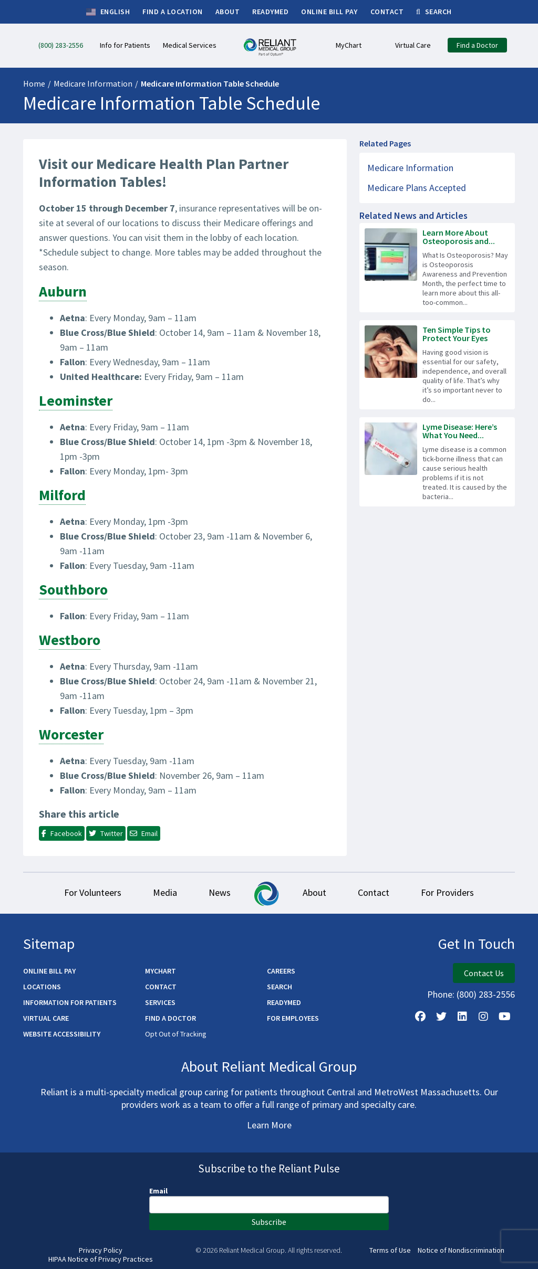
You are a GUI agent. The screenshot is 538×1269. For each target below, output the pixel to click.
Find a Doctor (170, 1018)
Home (34, 83)
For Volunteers (92, 892)
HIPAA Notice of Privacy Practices (100, 1259)
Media (165, 892)
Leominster (75, 400)
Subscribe (269, 1222)
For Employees (293, 1018)
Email (158, 1190)
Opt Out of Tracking (175, 1034)
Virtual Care (46, 1018)
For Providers (447, 892)
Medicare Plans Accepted (416, 188)
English (108, 12)
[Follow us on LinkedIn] (462, 1016)
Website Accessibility (61, 1034)
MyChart (160, 971)
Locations (42, 986)
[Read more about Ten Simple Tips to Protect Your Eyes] (437, 364)
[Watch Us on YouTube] (504, 1016)
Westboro (69, 639)
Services (160, 1002)
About (314, 892)
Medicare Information (93, 83)
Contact (373, 892)
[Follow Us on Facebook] (420, 1016)
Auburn (63, 291)
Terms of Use (390, 1250)
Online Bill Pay (49, 971)
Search (279, 986)
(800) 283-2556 (486, 994)
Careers (281, 971)
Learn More (269, 1125)
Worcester (71, 734)
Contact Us (484, 973)
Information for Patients (70, 1002)
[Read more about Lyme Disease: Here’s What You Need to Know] (437, 461)
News (220, 892)
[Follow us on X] (441, 1016)
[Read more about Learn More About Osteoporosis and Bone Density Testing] (437, 267)
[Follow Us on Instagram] (483, 1016)
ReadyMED (284, 1002)
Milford (62, 494)
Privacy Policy (100, 1250)
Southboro (73, 589)
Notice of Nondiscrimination (461, 1250)
